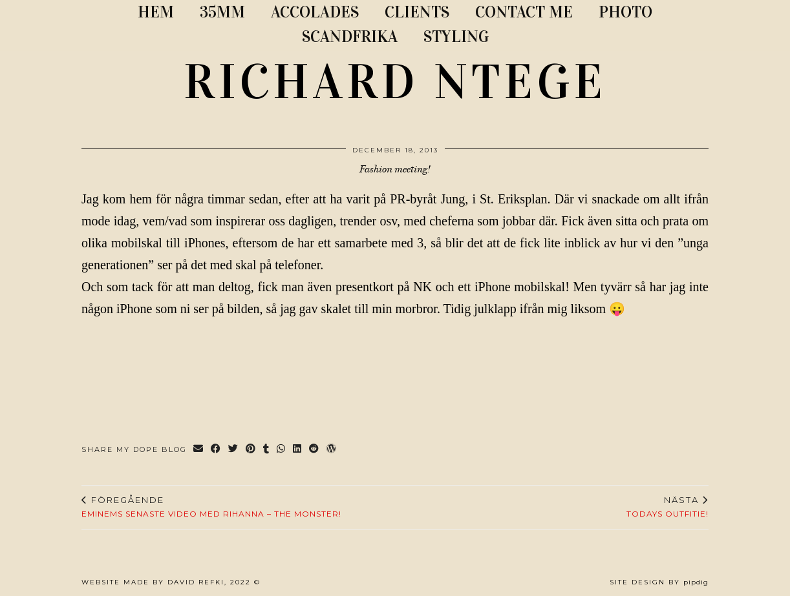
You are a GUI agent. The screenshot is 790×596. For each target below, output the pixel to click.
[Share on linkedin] (298, 450)
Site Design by (659, 582)
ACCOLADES (315, 12)
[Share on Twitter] (233, 450)
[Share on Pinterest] (251, 450)
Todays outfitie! (667, 507)
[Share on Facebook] (216, 450)
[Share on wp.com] (332, 450)
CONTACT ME (524, 12)
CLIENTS (417, 12)
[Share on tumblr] (266, 450)
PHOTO (625, 12)
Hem (156, 12)
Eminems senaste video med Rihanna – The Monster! (211, 507)
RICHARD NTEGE (395, 82)
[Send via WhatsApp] (281, 450)
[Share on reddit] (314, 450)
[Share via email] (199, 450)
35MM (222, 12)
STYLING (456, 36)
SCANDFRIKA (350, 36)
